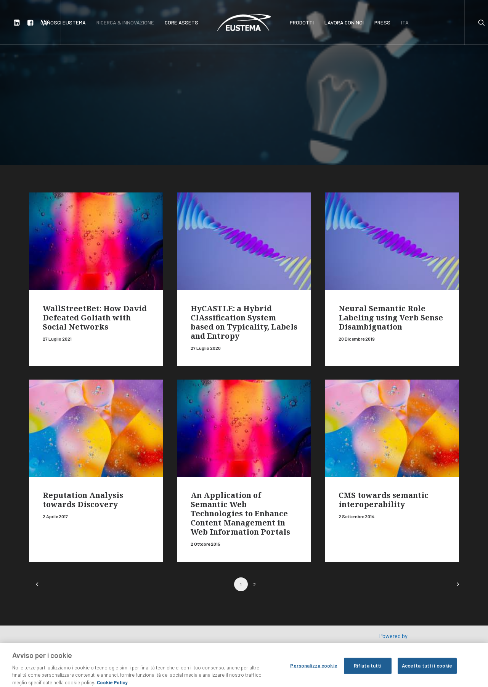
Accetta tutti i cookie (427, 672)
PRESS (382, 22)
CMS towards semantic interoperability (384, 499)
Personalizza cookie (313, 672)
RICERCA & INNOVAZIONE (125, 22)
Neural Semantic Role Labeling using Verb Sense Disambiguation (391, 317)
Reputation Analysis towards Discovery (83, 499)
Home (57, 77)
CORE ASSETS (181, 22)
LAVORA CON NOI (344, 22)
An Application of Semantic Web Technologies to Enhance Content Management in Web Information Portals (240, 513)
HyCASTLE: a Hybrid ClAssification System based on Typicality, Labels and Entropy (244, 322)
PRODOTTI (302, 22)
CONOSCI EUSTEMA (63, 22)
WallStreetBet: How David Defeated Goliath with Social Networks (95, 317)
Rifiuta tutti (368, 672)
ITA (405, 22)
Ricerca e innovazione (96, 77)
